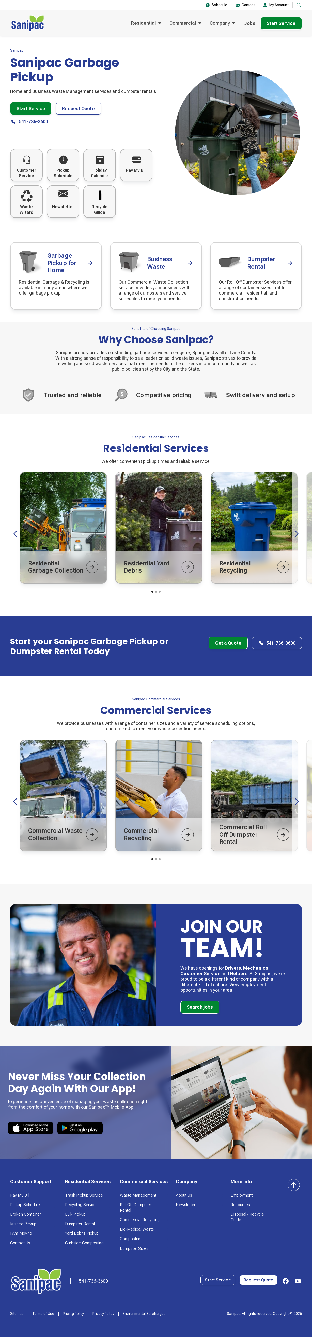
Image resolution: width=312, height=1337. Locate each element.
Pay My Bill (19, 1195)
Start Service (281, 23)
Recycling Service (81, 1204)
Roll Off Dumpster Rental (135, 1207)
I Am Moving (21, 1233)
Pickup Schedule (25, 1204)
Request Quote (78, 108)
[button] (146, 23)
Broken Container (25, 1214)
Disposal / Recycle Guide (247, 1217)
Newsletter (185, 1204)
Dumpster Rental (80, 1223)
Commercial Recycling (140, 1219)
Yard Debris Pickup (82, 1233)
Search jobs (200, 1007)
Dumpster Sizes (134, 1248)
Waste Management (138, 1195)
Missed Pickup (23, 1223)
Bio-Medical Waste (137, 1229)
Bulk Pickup (75, 1214)
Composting (131, 1238)
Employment (242, 1195)
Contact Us (20, 1243)
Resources (240, 1204)
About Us (184, 1195)
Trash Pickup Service (84, 1195)
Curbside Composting (84, 1243)
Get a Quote (228, 643)
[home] (27, 23)
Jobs (249, 23)
